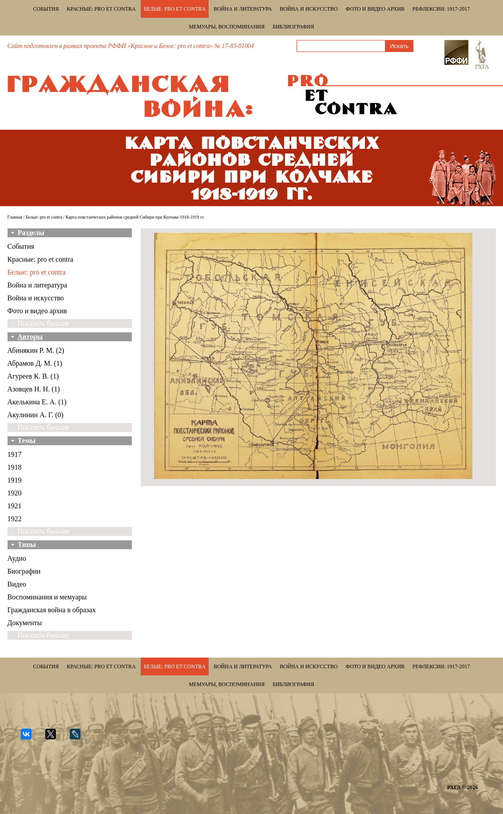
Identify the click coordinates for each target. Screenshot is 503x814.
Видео (17, 584)
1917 (15, 454)
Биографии (24, 571)
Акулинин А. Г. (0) (35, 415)
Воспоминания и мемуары (47, 597)
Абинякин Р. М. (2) (36, 350)
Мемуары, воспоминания (227, 27)
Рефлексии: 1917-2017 (441, 9)
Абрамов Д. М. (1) (35, 363)
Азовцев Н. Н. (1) (34, 389)
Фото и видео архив (375, 9)
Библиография (293, 27)
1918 (15, 467)
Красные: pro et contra (101, 9)
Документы (25, 622)
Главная (15, 217)
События (46, 9)
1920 (15, 493)
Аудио (17, 558)
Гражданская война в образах (52, 610)
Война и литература (243, 9)
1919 (15, 480)
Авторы (30, 336)
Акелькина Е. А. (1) (37, 402)
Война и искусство (308, 9)
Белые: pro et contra (175, 9)
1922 (15, 519)
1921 (15, 506)
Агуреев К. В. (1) (33, 376)
